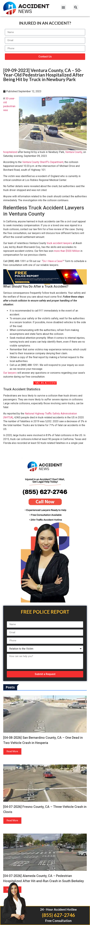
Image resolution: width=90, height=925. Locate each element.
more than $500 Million (67, 250)
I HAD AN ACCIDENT (45, 382)
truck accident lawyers (59, 243)
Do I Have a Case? (53, 261)
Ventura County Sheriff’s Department (42, 162)
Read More (12, 751)
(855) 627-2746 (58, 915)
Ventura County (73, 152)
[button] (63, 7)
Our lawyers (10, 372)
